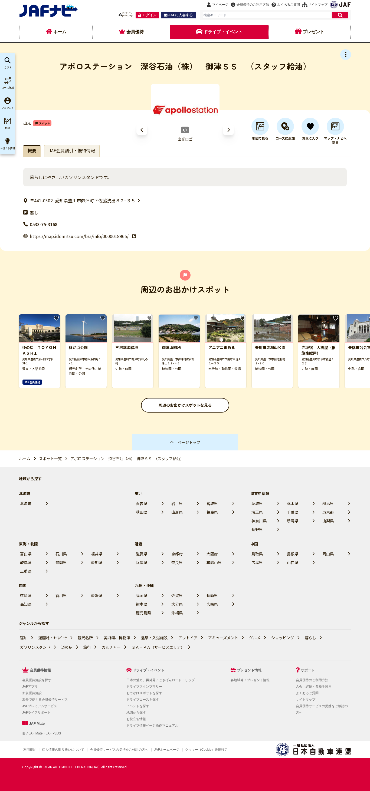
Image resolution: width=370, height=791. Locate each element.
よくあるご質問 (307, 693)
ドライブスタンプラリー (144, 686)
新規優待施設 (32, 693)
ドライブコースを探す (142, 699)
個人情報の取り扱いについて (63, 750)
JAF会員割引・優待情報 (72, 150)
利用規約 (29, 750)
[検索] (340, 15)
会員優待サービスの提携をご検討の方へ (119, 750)
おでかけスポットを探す (144, 693)
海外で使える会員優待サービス (45, 699)
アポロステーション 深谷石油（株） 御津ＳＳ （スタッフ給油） (127, 458)
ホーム (24, 458)
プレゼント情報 (249, 670)
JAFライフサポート (36, 712)
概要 (32, 150)
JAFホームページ (166, 750)
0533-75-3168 (40, 224)
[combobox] (266, 15)
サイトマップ (305, 699)
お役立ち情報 (136, 719)
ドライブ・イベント (148, 670)
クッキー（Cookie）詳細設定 (206, 750)
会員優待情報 (40, 670)
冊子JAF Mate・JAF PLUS (41, 733)
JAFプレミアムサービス (39, 706)
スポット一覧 (50, 458)
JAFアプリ (30, 686)
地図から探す (136, 712)
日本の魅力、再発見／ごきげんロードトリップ (160, 680)
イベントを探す (137, 706)
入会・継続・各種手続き (314, 686)
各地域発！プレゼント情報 (250, 680)
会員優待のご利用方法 (312, 680)
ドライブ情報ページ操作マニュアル (152, 725)
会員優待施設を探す (36, 680)
